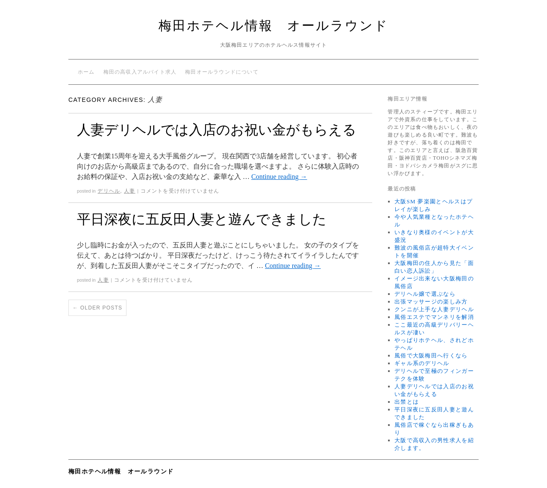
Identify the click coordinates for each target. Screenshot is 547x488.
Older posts (97, 308)
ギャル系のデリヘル (422, 363)
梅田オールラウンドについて (222, 72)
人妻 (129, 191)
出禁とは (406, 402)
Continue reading (279, 176)
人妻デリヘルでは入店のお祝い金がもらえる (216, 129)
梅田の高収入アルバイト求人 (140, 72)
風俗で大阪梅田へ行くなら (431, 355)
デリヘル (108, 191)
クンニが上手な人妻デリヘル (434, 309)
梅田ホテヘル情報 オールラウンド (273, 25)
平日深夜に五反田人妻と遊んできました (201, 219)
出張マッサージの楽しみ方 (431, 301)
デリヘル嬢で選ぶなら (425, 294)
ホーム (86, 72)
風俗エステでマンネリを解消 (434, 317)
